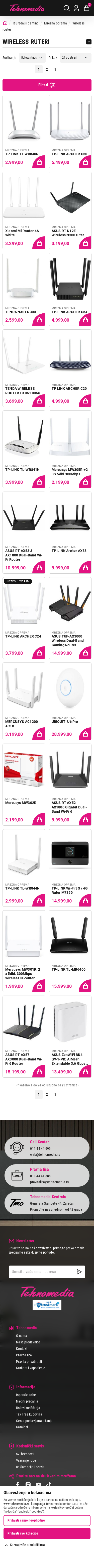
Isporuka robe (26, 1395)
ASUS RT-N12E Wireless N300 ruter (68, 233)
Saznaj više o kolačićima (27, 1545)
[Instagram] (28, 1485)
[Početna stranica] (5, 23)
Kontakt (21, 1349)
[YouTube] (38, 1485)
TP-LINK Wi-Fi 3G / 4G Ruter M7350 (70, 890)
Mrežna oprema (55, 23)
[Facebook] (18, 1485)
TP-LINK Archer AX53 (69, 551)
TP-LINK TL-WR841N (22, 470)
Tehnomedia (27, 7)
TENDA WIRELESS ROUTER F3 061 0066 (22, 391)
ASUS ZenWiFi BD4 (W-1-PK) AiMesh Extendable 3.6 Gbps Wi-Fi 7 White (68, 1059)
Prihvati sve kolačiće (23, 1533)
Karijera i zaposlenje (30, 1368)
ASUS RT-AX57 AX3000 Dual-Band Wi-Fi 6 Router (23, 1059)
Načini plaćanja (27, 1401)
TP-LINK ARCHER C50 (69, 154)
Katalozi (22, 1427)
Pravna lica (24, 1355)
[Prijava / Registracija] (76, 7)
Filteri (47, 85)
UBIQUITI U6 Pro (65, 722)
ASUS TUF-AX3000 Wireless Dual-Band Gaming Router (68, 640)
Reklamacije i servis (30, 1467)
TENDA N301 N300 (20, 312)
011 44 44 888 (40, 1176)
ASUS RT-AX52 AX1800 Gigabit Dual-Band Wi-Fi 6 (69, 807)
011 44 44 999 (40, 1149)
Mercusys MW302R (20, 803)
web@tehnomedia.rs (45, 1155)
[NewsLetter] (79, 1272)
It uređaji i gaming (26, 23)
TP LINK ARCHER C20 (69, 388)
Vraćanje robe (26, 1460)
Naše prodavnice (28, 1342)
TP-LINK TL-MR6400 (69, 969)
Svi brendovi (25, 1454)
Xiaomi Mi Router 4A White (22, 233)
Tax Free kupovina (29, 1414)
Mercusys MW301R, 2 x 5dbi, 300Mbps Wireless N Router (22, 973)
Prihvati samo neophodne (26, 1520)
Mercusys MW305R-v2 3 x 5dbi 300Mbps (70, 472)
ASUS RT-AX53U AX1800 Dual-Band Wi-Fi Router (23, 555)
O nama (21, 1336)
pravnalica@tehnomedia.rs (49, 1182)
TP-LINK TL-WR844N (22, 888)
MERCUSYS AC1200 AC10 (21, 724)
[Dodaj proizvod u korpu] (38, 161)
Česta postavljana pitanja (34, 1421)
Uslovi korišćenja (28, 1408)
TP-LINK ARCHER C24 (23, 636)
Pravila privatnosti (29, 1362)
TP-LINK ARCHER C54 (69, 312)
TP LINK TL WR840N (22, 154)
